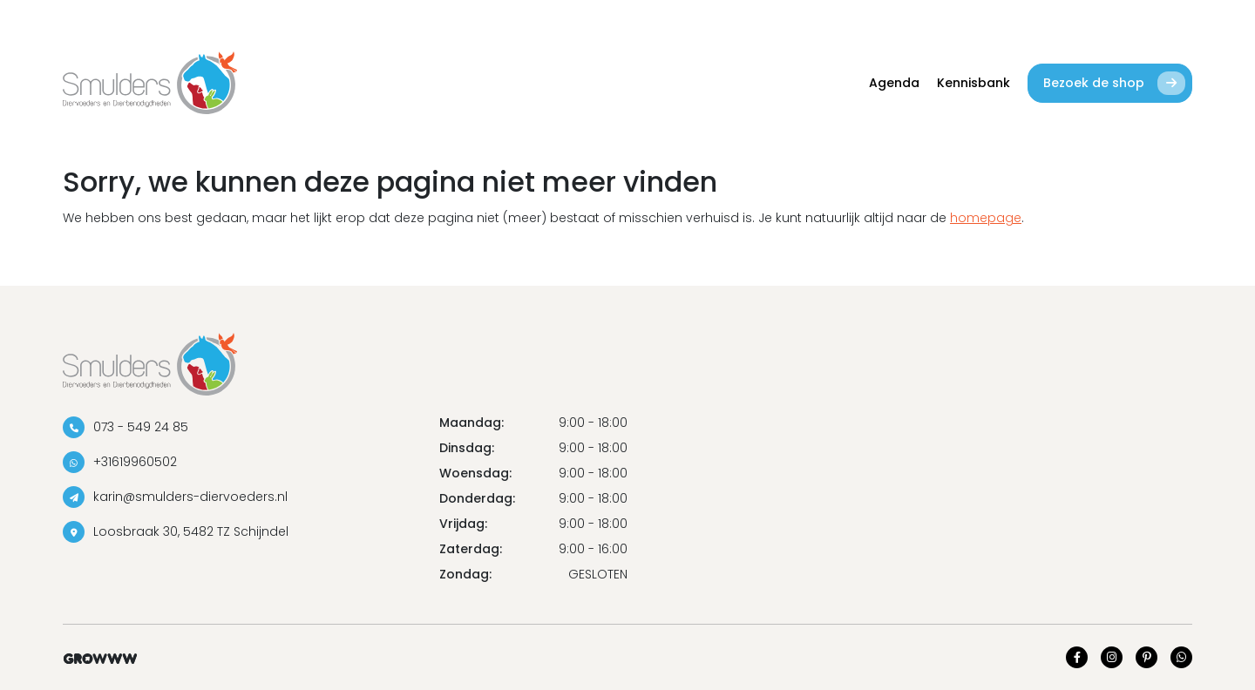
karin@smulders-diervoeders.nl (175, 497)
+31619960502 (120, 462)
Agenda (894, 82)
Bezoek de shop (1114, 83)
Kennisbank (973, 82)
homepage (985, 218)
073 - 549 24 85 (125, 427)
